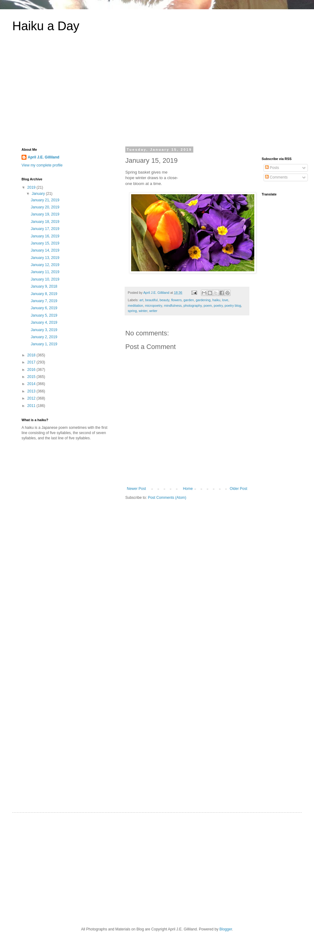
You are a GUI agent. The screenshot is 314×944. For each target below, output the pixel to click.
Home (188, 488)
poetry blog (233, 305)
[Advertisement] (157, 94)
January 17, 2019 (45, 229)
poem (207, 305)
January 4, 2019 (44, 322)
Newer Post (136, 488)
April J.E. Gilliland (43, 157)
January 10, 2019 (45, 279)
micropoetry (153, 305)
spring (132, 311)
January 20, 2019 (45, 207)
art (141, 300)
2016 (32, 369)
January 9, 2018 (44, 286)
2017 (32, 362)
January (39, 193)
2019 (32, 187)
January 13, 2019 (45, 258)
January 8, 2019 (44, 294)
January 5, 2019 (44, 315)
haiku (216, 300)
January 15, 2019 (45, 243)
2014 (32, 384)
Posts (272, 168)
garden (188, 300)
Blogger (225, 929)
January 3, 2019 (44, 330)
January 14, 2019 (45, 250)
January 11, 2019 (45, 272)
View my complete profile (42, 165)
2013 (32, 391)
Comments (276, 177)
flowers (176, 300)
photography (192, 305)
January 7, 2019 (44, 301)
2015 (32, 377)
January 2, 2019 (44, 337)
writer (153, 311)
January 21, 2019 (45, 200)
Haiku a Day (45, 26)
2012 (32, 398)
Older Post (238, 488)
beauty (164, 300)
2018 (32, 355)
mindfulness (173, 305)
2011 (32, 406)
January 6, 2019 (44, 308)
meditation (135, 305)
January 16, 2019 (45, 236)
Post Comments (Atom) (167, 497)
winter (143, 311)
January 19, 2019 (45, 214)
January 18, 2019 (45, 222)
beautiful (151, 300)
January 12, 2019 (45, 265)
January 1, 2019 (44, 344)
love (225, 300)
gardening (203, 300)
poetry (218, 305)
